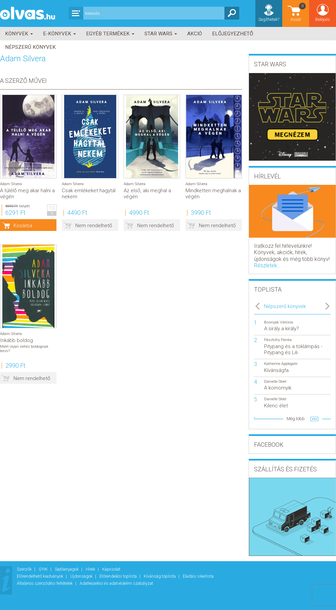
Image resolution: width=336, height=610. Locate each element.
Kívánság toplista (160, 576)
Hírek (91, 569)
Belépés (322, 19)
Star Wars (160, 34)
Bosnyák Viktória (278, 322)
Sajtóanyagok (67, 569)
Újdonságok (81, 576)
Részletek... (267, 265)
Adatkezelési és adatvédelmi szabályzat (116, 583)
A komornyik (277, 388)
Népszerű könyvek (30, 47)
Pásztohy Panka (278, 340)
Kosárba (22, 226)
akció (194, 34)
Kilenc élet (276, 406)
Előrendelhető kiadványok (40, 576)
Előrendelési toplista (118, 576)
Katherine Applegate (280, 364)
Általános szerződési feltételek (45, 583)
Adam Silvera (11, 184)
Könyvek (19, 34)
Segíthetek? (268, 19)
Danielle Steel (275, 381)
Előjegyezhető (232, 34)
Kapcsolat (111, 569)
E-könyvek (59, 34)
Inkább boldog (16, 340)
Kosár (299, 12)
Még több (296, 418)
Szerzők (25, 569)
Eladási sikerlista (198, 576)
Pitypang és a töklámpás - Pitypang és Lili (293, 349)
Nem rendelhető (93, 226)
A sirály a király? (281, 329)
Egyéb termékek (110, 34)
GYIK (44, 569)
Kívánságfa (276, 370)
